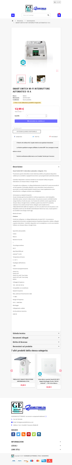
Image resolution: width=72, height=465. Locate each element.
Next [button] (60, 370)
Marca (14, 96)
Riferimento (16, 98)
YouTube (29, 434)
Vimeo (34, 434)
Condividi (18, 136)
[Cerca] (36, 15)
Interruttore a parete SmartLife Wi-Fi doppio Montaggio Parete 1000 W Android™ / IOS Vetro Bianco (48, 381)
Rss (23, 434)
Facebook (13, 434)
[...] (46, 416)
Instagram (39, 434)
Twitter (18, 434)
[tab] (36, 167)
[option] (23, 372)
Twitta (36, 136)
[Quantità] (35, 116)
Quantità (17, 116)
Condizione (16, 99)
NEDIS (24, 96)
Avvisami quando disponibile (27, 131)
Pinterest (54, 136)
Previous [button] (11, 370)
